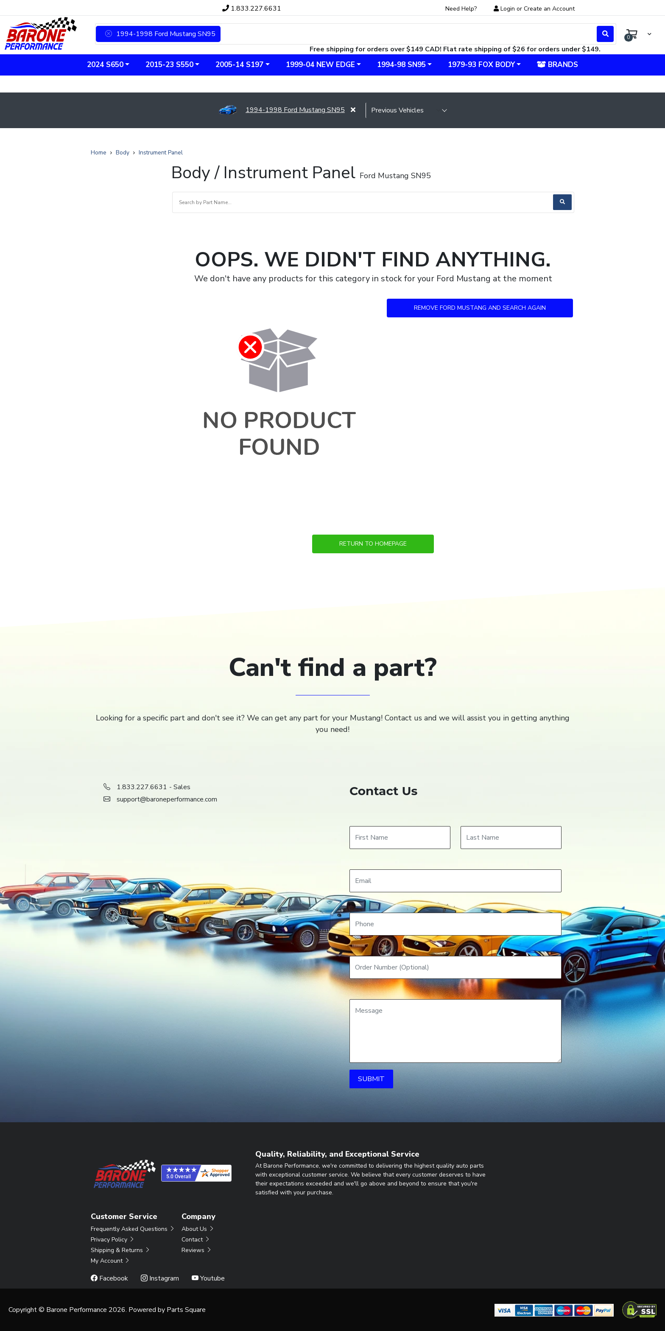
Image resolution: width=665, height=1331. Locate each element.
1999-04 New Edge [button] (320, 65)
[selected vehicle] (406, 110)
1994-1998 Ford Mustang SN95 (281, 110)
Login (507, 9)
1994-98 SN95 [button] (401, 65)
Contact (196, 1240)
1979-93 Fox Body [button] (481, 65)
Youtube (208, 1278)
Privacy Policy (113, 1240)
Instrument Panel (161, 153)
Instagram (160, 1278)
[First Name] (399, 837)
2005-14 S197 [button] (239, 65)
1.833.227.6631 (251, 8)
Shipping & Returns (121, 1250)
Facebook (109, 1278)
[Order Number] (455, 967)
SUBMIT (371, 1079)
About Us (198, 1229)
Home (98, 153)
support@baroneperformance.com (167, 799)
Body (122, 153)
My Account (110, 1261)
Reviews (197, 1250)
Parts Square (186, 1309)
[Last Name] (511, 837)
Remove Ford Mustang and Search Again (480, 308)
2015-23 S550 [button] (169, 65)
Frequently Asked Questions (133, 1229)
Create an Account (549, 9)
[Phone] (455, 924)
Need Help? (461, 9)
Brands (557, 65)
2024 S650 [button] (105, 65)
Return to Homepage (373, 544)
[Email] (455, 880)
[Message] (455, 1031)
